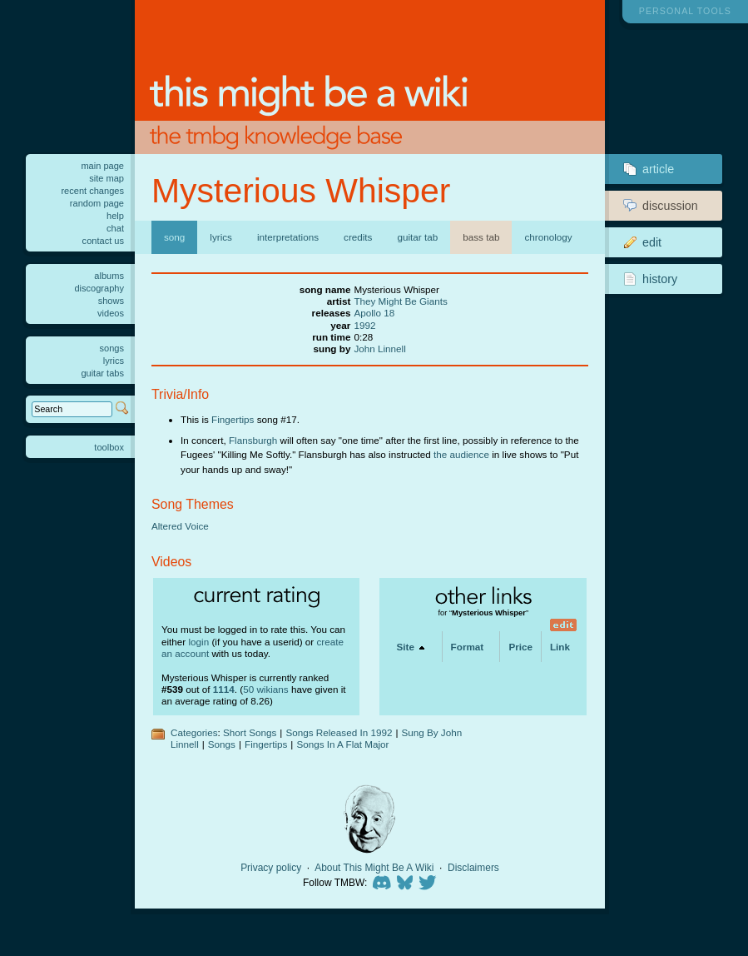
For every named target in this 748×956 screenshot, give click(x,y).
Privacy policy (270, 868)
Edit (642, 242)
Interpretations (288, 237)
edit (562, 625)
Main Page (102, 166)
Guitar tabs (102, 373)
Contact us (103, 241)
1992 (364, 325)
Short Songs (249, 732)
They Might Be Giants (400, 301)
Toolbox (109, 447)
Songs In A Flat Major (342, 744)
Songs (221, 744)
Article (648, 169)
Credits (358, 237)
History (650, 279)
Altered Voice (180, 525)
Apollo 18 (374, 312)
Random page (97, 203)
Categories (194, 732)
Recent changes (92, 191)
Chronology (548, 237)
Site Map (106, 178)
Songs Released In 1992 (338, 732)
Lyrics (221, 237)
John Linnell (379, 348)
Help (115, 216)
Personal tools (685, 11)
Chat (115, 228)
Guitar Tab (417, 237)
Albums (109, 276)
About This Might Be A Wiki (374, 868)
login (198, 641)
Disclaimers (473, 868)
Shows (111, 301)
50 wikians (266, 689)
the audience (461, 454)
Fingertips (232, 419)
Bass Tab (481, 237)
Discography (99, 288)
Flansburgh (253, 440)
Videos (110, 313)
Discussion (660, 205)
